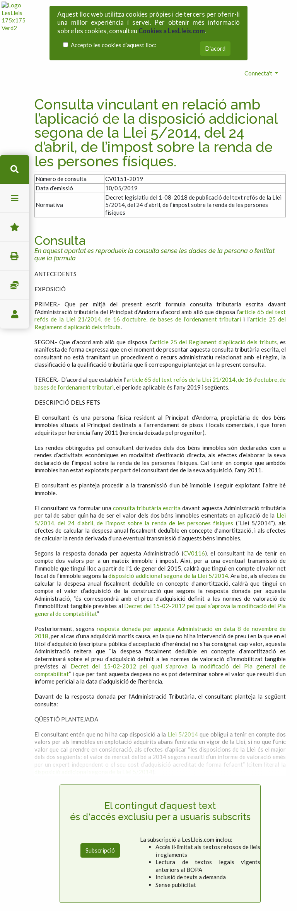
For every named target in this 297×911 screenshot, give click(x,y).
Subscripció (100, 813)
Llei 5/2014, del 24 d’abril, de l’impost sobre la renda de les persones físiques (160, 482)
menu (14, 198)
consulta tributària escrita (147, 470)
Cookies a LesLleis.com (171, 25)
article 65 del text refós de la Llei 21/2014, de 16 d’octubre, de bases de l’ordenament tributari (160, 278)
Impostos (14, 285)
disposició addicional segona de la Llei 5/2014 (168, 538)
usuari (14, 314)
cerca (14, 169)
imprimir (14, 256)
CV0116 (194, 516)
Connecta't (258, 35)
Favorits (14, 227)
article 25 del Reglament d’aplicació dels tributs (214, 304)
